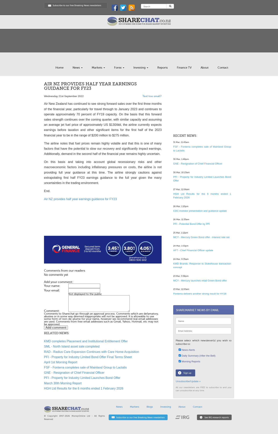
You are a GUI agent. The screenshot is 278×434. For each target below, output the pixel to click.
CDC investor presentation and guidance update (200, 210)
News (78, 67)
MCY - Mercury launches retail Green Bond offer (200, 280)
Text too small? (152, 96)
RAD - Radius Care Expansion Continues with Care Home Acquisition (91, 351)
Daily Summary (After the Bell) (197, 355)
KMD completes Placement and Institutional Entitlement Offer (86, 341)
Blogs (150, 406)
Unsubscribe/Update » (188, 381)
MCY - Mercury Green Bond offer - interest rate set (201, 237)
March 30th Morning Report (63, 383)
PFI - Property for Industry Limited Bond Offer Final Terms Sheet (88, 357)
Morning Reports (189, 361)
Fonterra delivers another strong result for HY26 (199, 293)
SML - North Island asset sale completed (72, 346)
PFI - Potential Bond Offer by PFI (191, 223)
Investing (140, 67)
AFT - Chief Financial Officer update (193, 250)
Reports (162, 67)
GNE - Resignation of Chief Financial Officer (74, 372)
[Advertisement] (103, 223)
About (204, 67)
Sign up (187, 373)
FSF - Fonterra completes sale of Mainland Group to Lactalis (85, 367)
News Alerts (187, 349)
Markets (98, 67)
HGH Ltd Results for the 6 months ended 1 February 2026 (83, 388)
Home (59, 67)
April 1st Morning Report (60, 362)
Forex (119, 67)
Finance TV (184, 67)
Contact (223, 67)
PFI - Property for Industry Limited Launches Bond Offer (82, 377)
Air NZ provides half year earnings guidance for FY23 (80, 199)
